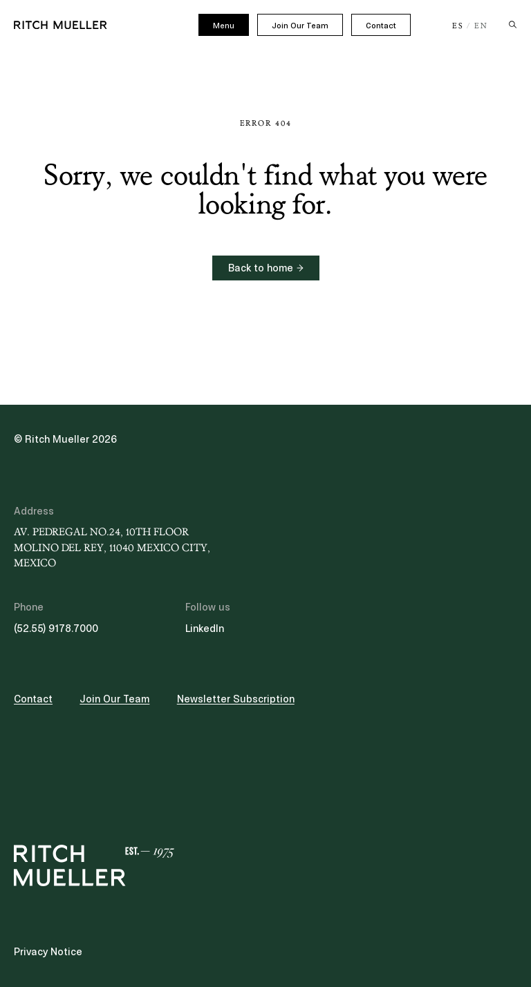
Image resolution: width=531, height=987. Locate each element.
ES (458, 26)
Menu (223, 25)
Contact (381, 25)
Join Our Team (300, 25)
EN (481, 26)
